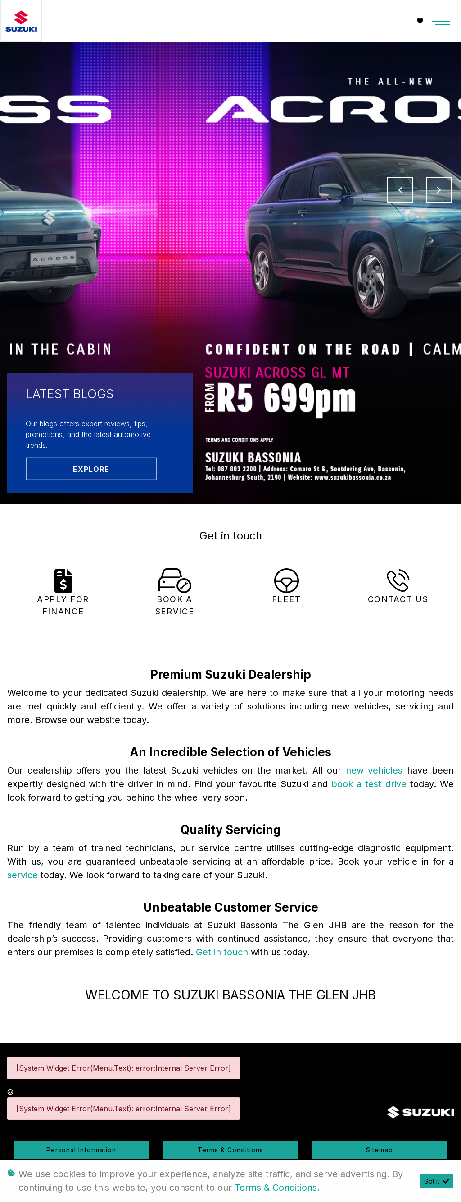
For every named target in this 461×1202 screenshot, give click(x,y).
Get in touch (223, 952)
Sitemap (379, 1150)
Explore (91, 468)
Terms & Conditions (230, 1150)
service (24, 875)
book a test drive (370, 783)
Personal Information (81, 1150)
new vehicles (376, 770)
